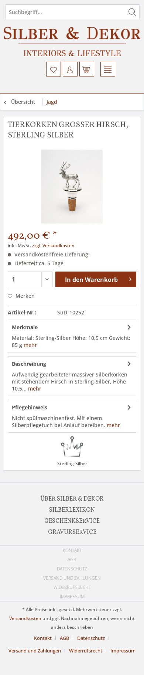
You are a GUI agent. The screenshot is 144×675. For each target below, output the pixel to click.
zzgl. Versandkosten (53, 245)
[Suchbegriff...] (72, 11)
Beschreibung (29, 363)
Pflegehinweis (29, 407)
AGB (72, 559)
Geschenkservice (72, 521)
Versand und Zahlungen (72, 578)
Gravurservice (72, 532)
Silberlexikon (72, 510)
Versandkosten (25, 618)
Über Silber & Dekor (72, 499)
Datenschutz (72, 569)
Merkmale (25, 327)
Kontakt (72, 550)
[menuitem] (53, 69)
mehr (30, 344)
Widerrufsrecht (72, 587)
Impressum (72, 596)
